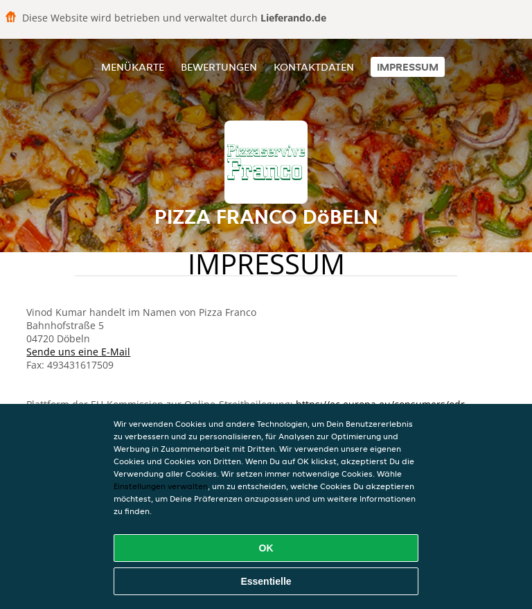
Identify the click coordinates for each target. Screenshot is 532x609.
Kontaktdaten (314, 67)
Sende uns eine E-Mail (78, 351)
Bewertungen (219, 67)
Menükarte (132, 67)
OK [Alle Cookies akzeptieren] (266, 548)
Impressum (407, 67)
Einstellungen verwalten (161, 486)
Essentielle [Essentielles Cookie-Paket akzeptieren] (265, 581)
